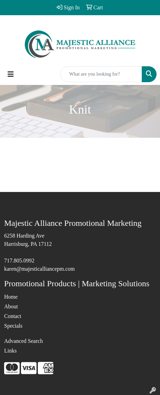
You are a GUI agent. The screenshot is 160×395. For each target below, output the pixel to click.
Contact (12, 316)
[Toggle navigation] (10, 74)
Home (11, 297)
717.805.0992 (19, 260)
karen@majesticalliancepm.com (39, 269)
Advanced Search (23, 341)
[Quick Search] (101, 74)
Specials (13, 326)
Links (10, 351)
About (11, 306)
